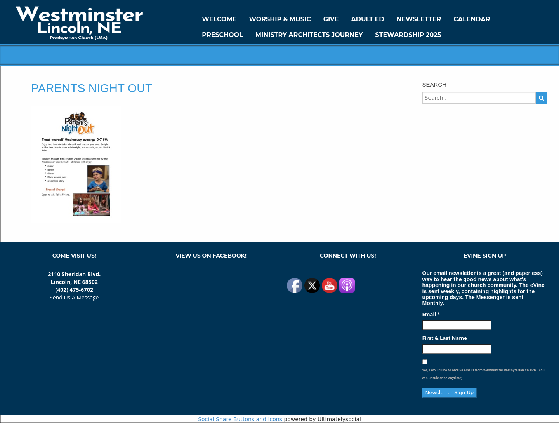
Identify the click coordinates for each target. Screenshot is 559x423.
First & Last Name (444, 337)
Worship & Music (280, 19)
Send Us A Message (74, 297)
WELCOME (219, 19)
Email (431, 314)
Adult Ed (367, 19)
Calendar (471, 19)
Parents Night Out (91, 88)
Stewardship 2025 (408, 34)
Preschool (222, 34)
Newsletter (418, 19)
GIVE (331, 19)
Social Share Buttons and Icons (240, 419)
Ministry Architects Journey (309, 34)
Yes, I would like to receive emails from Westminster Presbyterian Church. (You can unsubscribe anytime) (483, 374)
